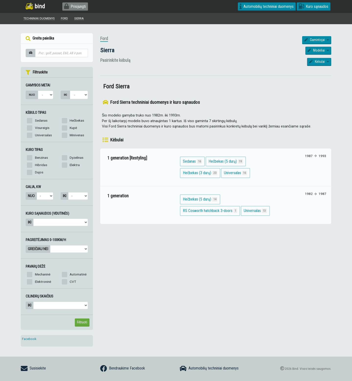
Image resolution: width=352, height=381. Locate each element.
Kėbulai (317, 62)
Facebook (29, 339)
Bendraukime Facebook (122, 368)
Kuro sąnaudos (313, 6)
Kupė (73, 128)
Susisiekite (33, 368)
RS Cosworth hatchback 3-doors (210, 211)
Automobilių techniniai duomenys (267, 6)
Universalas (43, 135)
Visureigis (42, 128)
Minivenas (77, 135)
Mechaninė (42, 274)
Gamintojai (315, 40)
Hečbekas (77, 120)
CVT (73, 282)
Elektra (75, 165)
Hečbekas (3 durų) (200, 172)
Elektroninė (43, 282)
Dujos (39, 172)
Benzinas (41, 157)
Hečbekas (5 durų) (226, 161)
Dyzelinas (76, 157)
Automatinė (78, 274)
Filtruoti (82, 322)
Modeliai (317, 50)
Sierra (107, 50)
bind (35, 6)
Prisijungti (75, 6)
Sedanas (41, 120)
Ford (104, 38)
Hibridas (41, 165)
